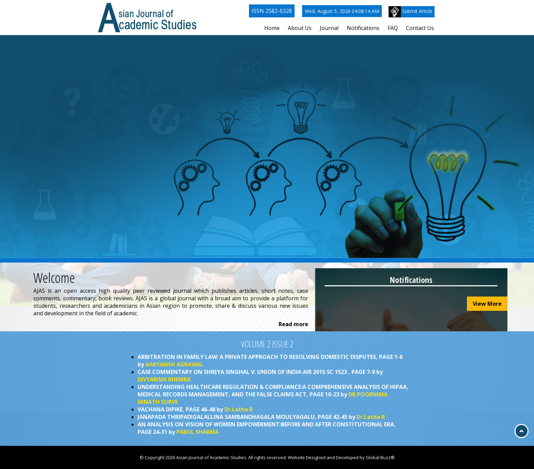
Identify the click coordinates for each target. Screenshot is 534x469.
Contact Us (420, 28)
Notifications (363, 28)
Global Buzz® (380, 457)
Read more (293, 324)
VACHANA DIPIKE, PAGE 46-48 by (195, 409)
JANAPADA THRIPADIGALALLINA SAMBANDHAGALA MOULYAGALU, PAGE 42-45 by (261, 417)
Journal (329, 28)
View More (487, 303)
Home (272, 28)
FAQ (393, 28)
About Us (300, 28)
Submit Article (411, 11)
